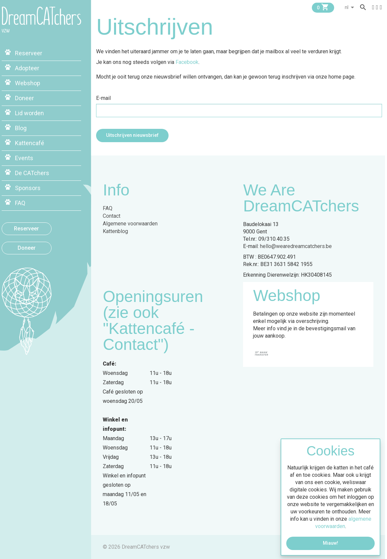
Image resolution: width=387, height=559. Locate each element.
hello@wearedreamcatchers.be (298, 246)
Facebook (189, 62)
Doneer (35, 246)
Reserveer (35, 226)
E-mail (105, 98)
